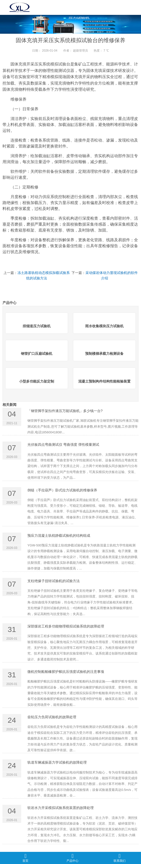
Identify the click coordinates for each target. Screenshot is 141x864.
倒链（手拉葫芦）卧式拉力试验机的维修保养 (62, 490)
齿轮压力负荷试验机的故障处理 (51, 717)
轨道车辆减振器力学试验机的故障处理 (57, 762)
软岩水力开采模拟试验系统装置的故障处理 (60, 808)
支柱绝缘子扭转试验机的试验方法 (53, 581)
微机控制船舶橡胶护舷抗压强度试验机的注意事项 (65, 672)
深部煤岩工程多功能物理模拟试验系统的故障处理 (65, 626)
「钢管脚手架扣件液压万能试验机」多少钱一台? (65, 411)
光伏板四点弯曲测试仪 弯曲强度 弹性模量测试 (63, 445)
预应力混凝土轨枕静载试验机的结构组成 (58, 535)
